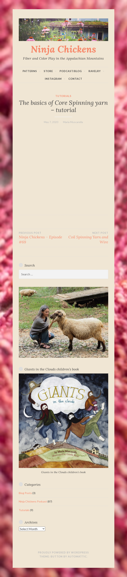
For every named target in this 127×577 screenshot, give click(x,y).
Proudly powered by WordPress (63, 552)
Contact (75, 78)
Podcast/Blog (71, 71)
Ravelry (94, 71)
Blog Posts (25, 493)
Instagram (53, 78)
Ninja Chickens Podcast (33, 501)
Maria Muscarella (73, 122)
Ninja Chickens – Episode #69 (41, 237)
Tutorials (63, 96)
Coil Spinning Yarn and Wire (86, 237)
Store (48, 71)
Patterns (30, 71)
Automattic (77, 556)
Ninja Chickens (63, 49)
